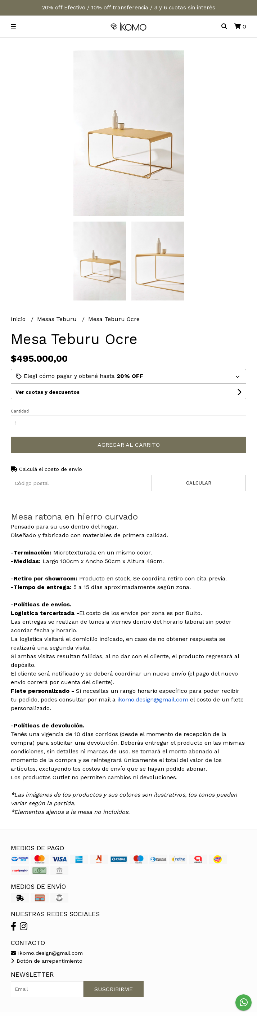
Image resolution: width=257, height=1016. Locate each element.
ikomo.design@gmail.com (152, 699)
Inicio (19, 319)
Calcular (198, 483)
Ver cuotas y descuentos (47, 392)
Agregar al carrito (129, 444)
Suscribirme (113, 989)
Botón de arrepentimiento (46, 961)
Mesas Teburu (57, 319)
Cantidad (20, 411)
